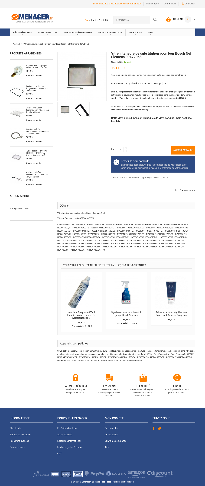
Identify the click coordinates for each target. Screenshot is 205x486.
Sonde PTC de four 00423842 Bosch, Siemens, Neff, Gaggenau (37, 174)
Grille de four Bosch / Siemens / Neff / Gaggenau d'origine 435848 (37, 110)
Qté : (113, 149)
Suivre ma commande (116, 441)
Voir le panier (111, 434)
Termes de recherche (20, 434)
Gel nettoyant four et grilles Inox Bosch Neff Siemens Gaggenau (171, 313)
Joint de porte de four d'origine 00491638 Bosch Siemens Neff (37, 88)
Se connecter (111, 428)
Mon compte (152, 3)
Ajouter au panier (34, 75)
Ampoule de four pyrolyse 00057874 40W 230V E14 (36, 66)
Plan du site (15, 428)
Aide (107, 447)
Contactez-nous (17, 447)
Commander (170, 3)
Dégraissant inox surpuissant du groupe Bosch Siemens (126, 313)
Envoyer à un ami (187, 190)
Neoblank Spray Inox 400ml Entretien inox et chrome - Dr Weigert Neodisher (81, 315)
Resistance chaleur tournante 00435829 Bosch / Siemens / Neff (37, 131)
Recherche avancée (19, 441)
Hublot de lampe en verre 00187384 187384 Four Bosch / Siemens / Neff (36, 153)
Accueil (16, 44)
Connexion (190, 3)
